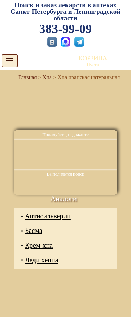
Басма (33, 230)
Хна (47, 77)
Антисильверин (48, 216)
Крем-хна (39, 245)
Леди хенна (41, 260)
